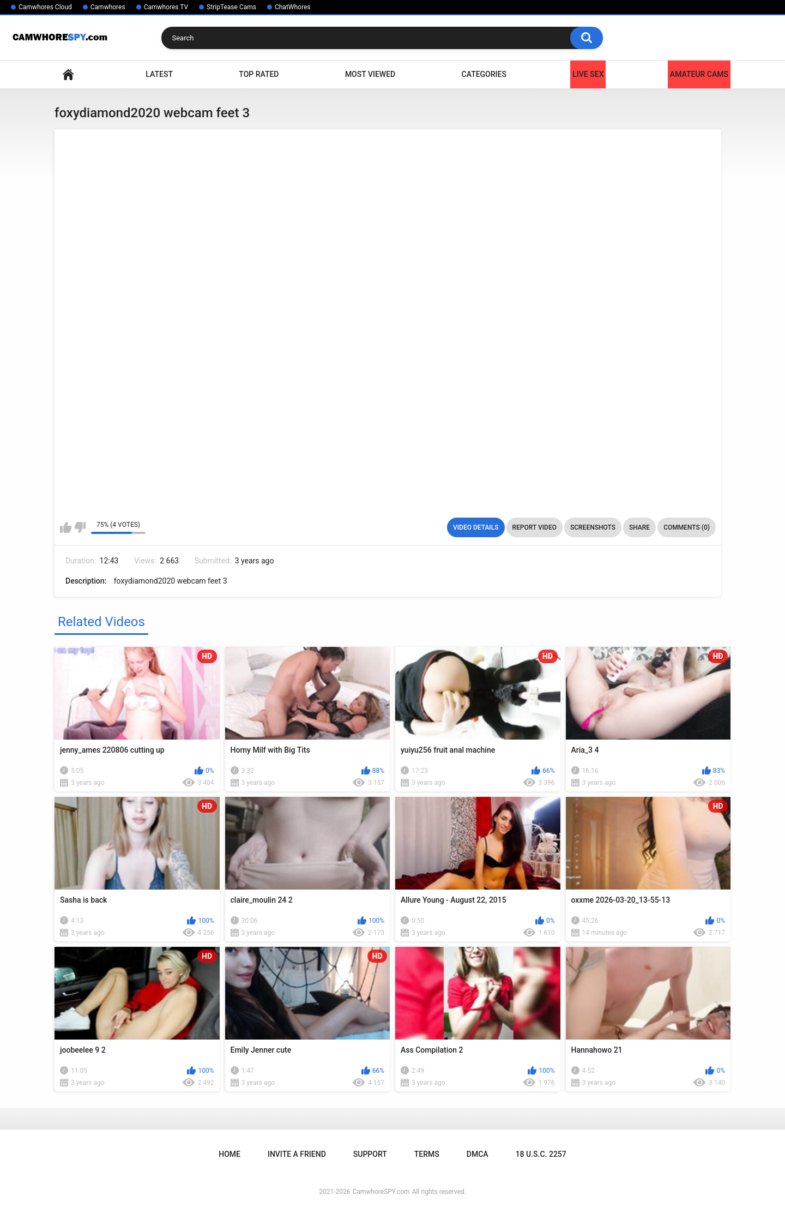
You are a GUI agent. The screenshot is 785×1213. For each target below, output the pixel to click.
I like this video (65, 527)
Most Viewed (370, 74)
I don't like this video (80, 527)
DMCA (477, 1154)
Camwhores (107, 7)
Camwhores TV (166, 7)
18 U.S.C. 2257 (541, 1154)
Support (370, 1154)
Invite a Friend (297, 1154)
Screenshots (592, 527)
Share (639, 527)
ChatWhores (292, 7)
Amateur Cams (699, 74)
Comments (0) (686, 527)
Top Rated (259, 74)
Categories (484, 74)
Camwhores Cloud (45, 7)
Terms (426, 1154)
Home (68, 74)
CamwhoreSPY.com (380, 1192)
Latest (159, 74)
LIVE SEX (587, 74)
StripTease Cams (231, 7)
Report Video (534, 527)
